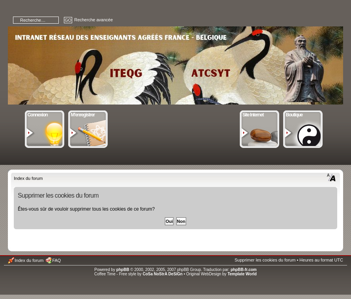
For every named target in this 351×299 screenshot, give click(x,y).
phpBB (122, 269)
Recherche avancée (93, 19)
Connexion (45, 114)
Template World (242, 274)
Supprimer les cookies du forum (265, 260)
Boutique (303, 114)
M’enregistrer (88, 114)
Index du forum (28, 178)
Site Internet (260, 114)
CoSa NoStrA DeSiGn (163, 274)
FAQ (56, 260)
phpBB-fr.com (244, 269)
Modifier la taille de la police (331, 177)
